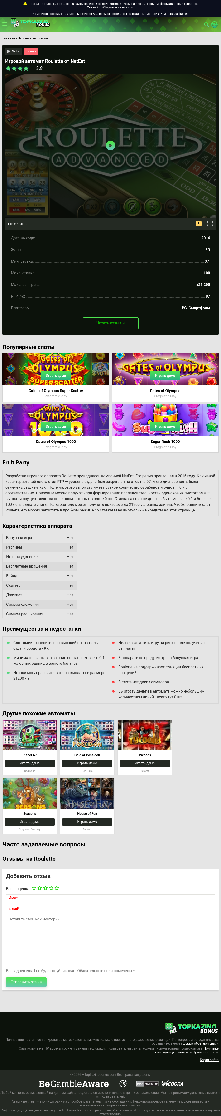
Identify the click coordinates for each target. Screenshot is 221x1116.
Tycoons (144, 755)
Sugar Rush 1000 (165, 441)
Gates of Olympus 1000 (56, 441)
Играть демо (56, 376)
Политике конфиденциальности (187, 1050)
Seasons (29, 814)
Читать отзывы (110, 323)
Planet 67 (30, 755)
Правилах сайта (205, 1052)
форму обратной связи (201, 1043)
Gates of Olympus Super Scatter (56, 390)
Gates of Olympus (165, 390)
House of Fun (87, 814)
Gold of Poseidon (87, 755)
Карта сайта (209, 1060)
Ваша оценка (17, 888)
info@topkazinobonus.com (115, 7)
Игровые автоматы (33, 38)
